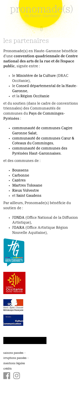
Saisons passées (14, 353)
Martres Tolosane (27, 185)
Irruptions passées (16, 358)
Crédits (7, 369)
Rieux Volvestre (25, 191)
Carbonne (20, 175)
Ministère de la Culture (36, 76)
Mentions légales (14, 363)
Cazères (19, 180)
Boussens (20, 170)
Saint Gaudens (28, 196)
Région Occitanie (34, 96)
